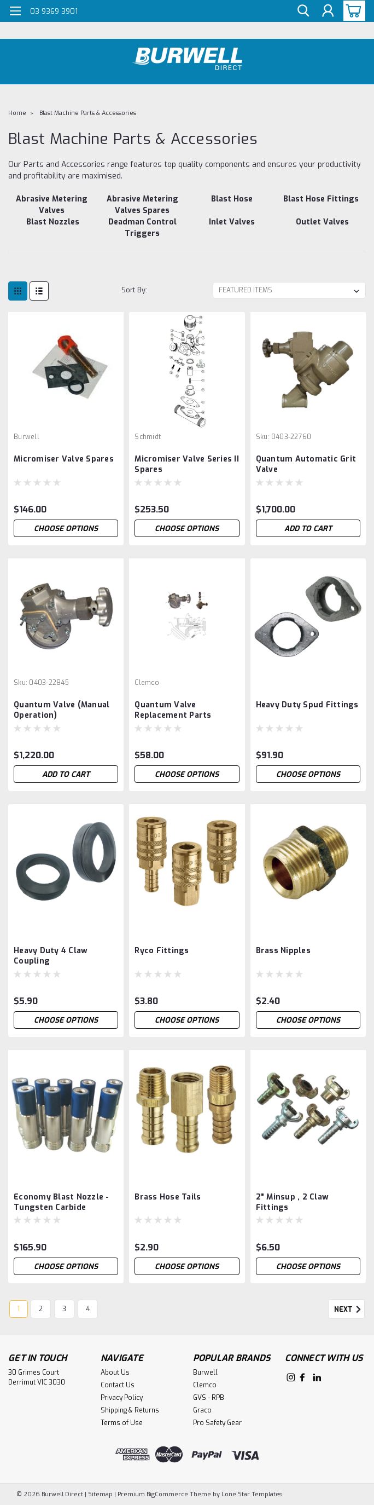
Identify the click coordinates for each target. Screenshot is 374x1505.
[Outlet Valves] (322, 227)
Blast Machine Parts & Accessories (87, 113)
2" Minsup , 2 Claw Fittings (292, 1202)
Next (349, 1309)
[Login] (327, 11)
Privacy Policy (122, 1397)
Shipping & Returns (130, 1410)
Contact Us (118, 1385)
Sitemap (100, 1494)
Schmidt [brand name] (148, 437)
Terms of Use (122, 1422)
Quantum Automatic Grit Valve (306, 464)
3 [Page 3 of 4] (64, 1309)
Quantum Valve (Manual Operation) (61, 710)
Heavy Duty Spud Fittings (307, 705)
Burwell (205, 1372)
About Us (115, 1372)
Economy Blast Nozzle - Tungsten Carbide (61, 1202)
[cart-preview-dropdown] (352, 11)
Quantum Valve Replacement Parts (173, 710)
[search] (303, 11)
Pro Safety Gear (217, 1422)
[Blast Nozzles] (53, 227)
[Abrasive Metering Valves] (51, 204)
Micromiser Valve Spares (64, 459)
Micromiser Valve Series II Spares (187, 464)
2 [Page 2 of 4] (41, 1309)
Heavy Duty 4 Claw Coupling (50, 955)
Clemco (205, 1385)
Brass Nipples (283, 950)
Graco (202, 1410)
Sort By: (134, 290)
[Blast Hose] (232, 204)
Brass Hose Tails (168, 1197)
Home (17, 113)
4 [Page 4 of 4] (88, 1309)
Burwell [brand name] (26, 437)
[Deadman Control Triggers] (143, 227)
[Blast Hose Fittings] (321, 204)
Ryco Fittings (162, 950)
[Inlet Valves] (232, 227)
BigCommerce (167, 1494)
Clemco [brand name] (147, 682)
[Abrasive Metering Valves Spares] (143, 204)
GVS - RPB (208, 1397)
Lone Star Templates (251, 1494)
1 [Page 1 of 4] (18, 1309)
